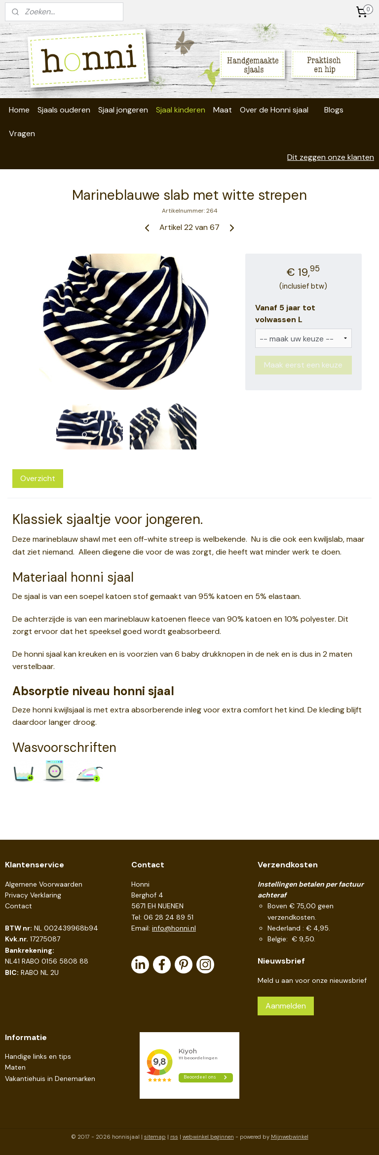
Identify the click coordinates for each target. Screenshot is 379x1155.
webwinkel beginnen (208, 1136)
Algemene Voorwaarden (43, 884)
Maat (222, 110)
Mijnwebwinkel (289, 1136)
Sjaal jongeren (123, 110)
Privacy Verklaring (33, 895)
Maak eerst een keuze (303, 365)
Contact (18, 905)
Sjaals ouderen (64, 110)
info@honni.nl (174, 928)
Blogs (333, 110)
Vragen (22, 133)
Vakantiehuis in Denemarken (50, 1078)
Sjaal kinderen (180, 110)
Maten (15, 1067)
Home (19, 110)
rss (174, 1136)
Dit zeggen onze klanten (330, 157)
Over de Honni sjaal (274, 110)
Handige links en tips (38, 1056)
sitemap (155, 1136)
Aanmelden (285, 1006)
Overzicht (37, 478)
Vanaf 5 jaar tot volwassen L (285, 313)
